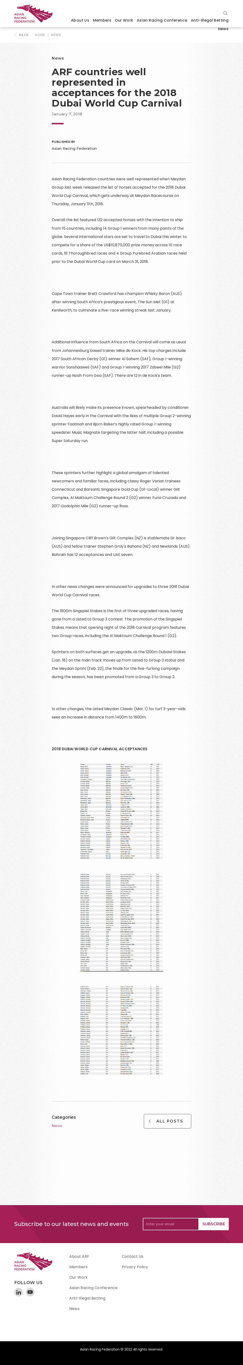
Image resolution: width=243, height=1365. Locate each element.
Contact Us (132, 1256)
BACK (23, 35)
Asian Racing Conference (162, 20)
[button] (80, 20)
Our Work (124, 20)
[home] (35, 14)
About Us (80, 20)
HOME (40, 35)
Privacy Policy (135, 1267)
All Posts (169, 1121)
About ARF (79, 1256)
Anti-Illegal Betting (210, 20)
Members (102, 20)
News (223, 29)
